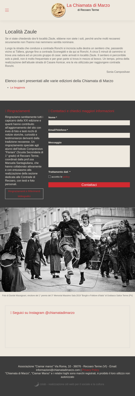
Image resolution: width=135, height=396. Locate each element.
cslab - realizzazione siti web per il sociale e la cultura (72, 384)
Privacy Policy (90, 370)
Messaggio (55, 142)
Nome (52, 117)
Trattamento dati (59, 171)
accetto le (59, 176)
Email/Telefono (58, 129)
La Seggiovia (17, 87)
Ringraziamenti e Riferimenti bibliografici (24, 194)
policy (66, 176)
